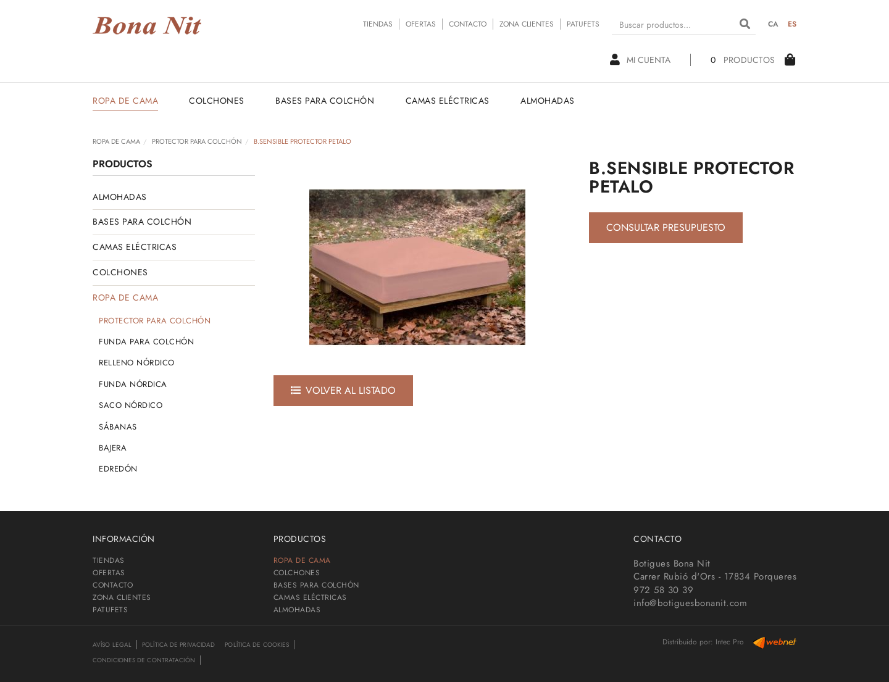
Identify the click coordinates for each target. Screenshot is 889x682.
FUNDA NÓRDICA (133, 384)
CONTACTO (467, 24)
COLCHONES (120, 272)
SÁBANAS (118, 427)
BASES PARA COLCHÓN (142, 221)
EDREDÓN (118, 469)
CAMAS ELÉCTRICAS (135, 247)
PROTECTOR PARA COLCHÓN (197, 141)
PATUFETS (583, 24)
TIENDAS (378, 24)
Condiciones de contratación (144, 660)
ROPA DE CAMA (116, 141)
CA (773, 24)
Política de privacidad (178, 644)
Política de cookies (257, 644)
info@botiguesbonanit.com (690, 603)
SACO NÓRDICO (130, 405)
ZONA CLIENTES (526, 24)
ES (792, 24)
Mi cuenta (640, 60)
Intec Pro (730, 641)
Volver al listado (343, 390)
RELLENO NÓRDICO (137, 362)
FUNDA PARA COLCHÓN (146, 341)
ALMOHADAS (120, 197)
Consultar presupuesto (665, 227)
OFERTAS (421, 24)
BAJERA (113, 448)
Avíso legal (112, 644)
